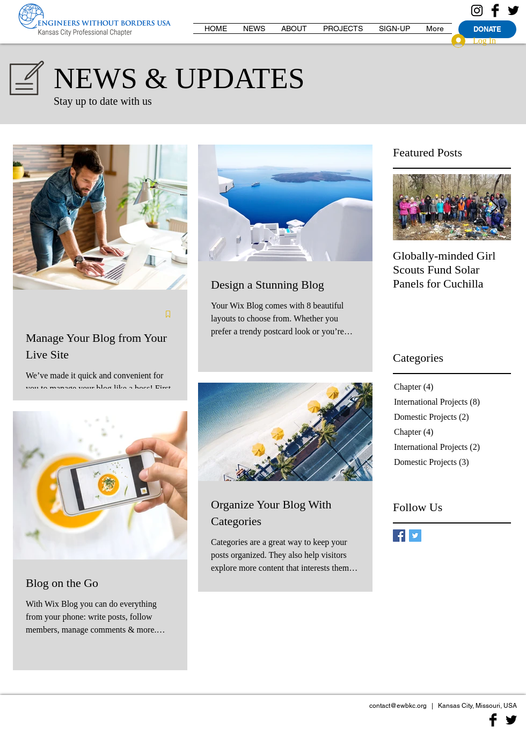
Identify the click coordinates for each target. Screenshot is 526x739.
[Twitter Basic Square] (415, 535)
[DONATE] (487, 29)
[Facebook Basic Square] (399, 535)
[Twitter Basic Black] (513, 10)
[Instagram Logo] (477, 10)
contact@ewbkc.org (398, 705)
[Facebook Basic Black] (495, 10)
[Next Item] (494, 207)
